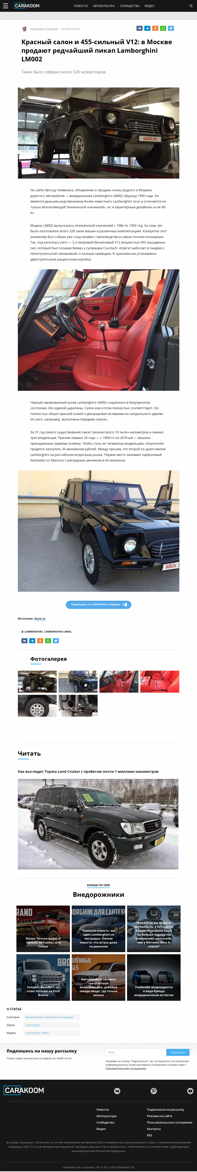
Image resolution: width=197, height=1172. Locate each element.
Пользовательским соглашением (126, 1069)
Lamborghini (32, 1025)
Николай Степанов (44, 29)
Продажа (67, 1018)
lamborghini (33, 631)
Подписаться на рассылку (165, 1110)
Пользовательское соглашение (169, 1123)
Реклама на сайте (159, 1116)
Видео (149, 5)
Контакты (154, 1129)
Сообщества (129, 5)
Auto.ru (40, 619)
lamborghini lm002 (57, 631)
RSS (149, 1135)
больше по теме (98, 886)
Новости (81, 5)
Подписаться (178, 1053)
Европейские (53, 1018)
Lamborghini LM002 (37, 1033)
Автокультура (104, 5)
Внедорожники (34, 1018)
